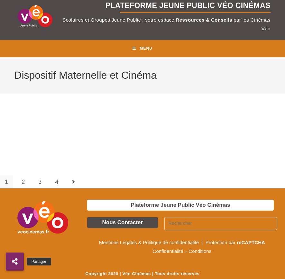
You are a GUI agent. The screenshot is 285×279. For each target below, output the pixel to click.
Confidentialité (168, 251)
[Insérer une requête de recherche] (220, 223)
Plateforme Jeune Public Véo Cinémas (180, 205)
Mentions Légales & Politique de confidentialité (149, 242)
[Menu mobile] (142, 48)
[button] (15, 262)
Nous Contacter (122, 222)
